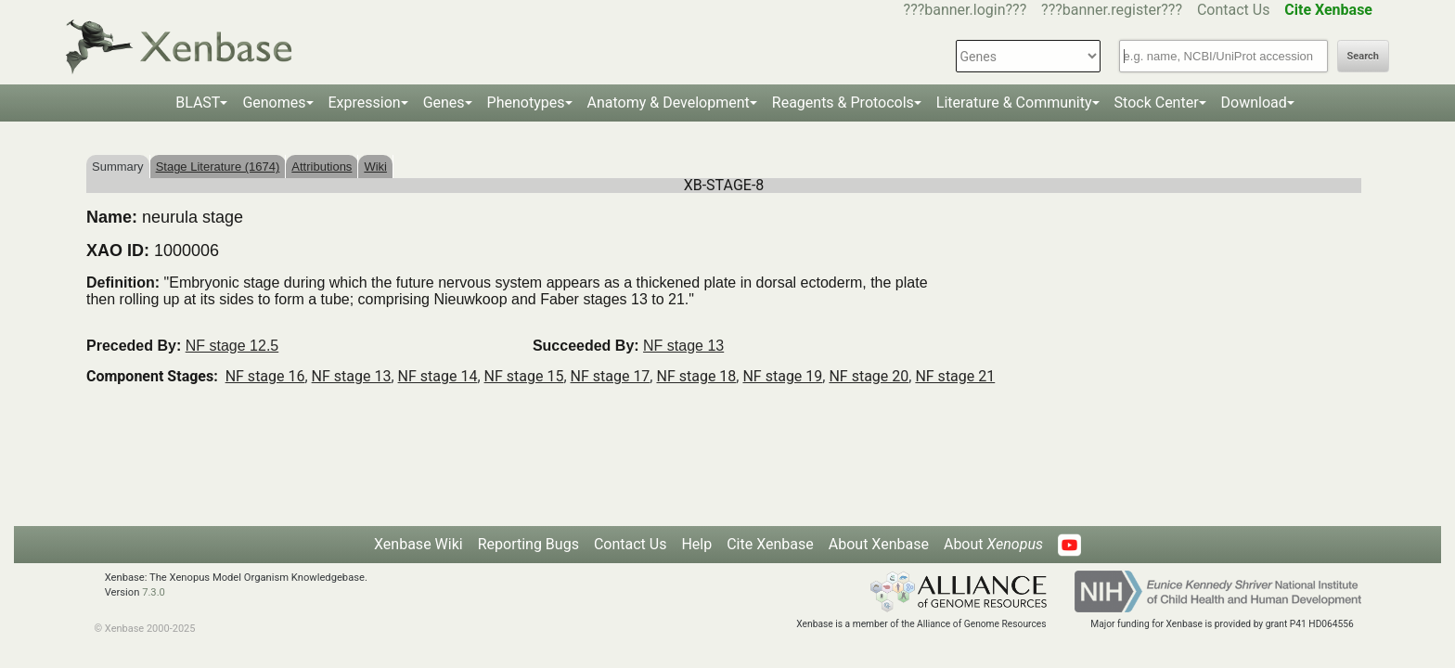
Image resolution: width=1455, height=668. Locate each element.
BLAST (197, 102)
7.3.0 (153, 592)
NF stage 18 (696, 376)
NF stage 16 (265, 376)
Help (696, 544)
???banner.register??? (1111, 10)
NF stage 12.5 (232, 345)
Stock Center (1156, 102)
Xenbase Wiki (418, 544)
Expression (364, 102)
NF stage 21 (955, 376)
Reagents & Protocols (843, 102)
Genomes (273, 102)
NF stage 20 (868, 376)
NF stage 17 (610, 376)
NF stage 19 (782, 376)
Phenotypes (526, 102)
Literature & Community (1014, 102)
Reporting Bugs (528, 544)
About (993, 544)
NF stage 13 (683, 345)
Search (1363, 56)
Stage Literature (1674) (218, 166)
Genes (444, 102)
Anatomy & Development (668, 102)
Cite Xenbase (770, 544)
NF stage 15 (524, 376)
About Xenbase (879, 544)
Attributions (321, 166)
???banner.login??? (965, 10)
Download (1254, 102)
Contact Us (1233, 10)
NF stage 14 (438, 376)
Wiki (375, 166)
